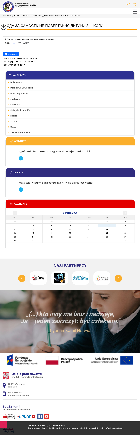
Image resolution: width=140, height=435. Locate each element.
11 (51, 229)
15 (125, 229)
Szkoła (13, 121)
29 (125, 237)
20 (89, 233)
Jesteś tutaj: (8, 16)
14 (107, 229)
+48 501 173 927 (134, 4)
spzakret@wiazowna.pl (128, 4)
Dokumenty (16, 82)
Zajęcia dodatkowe (20, 132)
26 (70, 237)
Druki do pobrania (19, 93)
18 (51, 233)
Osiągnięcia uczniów (20, 110)
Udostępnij (11, 54)
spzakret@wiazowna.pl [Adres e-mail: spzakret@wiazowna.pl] (18, 395)
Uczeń (13, 127)
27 (89, 237)
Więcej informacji (21, 158)
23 (15, 237)
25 (52, 237)
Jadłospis (15, 99)
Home (16, 16)
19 (70, 233)
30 (15, 241)
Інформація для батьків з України (45, 16)
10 (33, 229)
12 (70, 229)
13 (88, 229)
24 (33, 237)
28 (107, 237)
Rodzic (23, 16)
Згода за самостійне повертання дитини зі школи (53, 25)
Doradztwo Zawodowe (21, 87)
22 (125, 233)
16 (15, 233)
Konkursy (15, 104)
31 (33, 241)
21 (107, 233)
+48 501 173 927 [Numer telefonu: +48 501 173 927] (15, 392)
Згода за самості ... (71, 16)
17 (33, 233)
